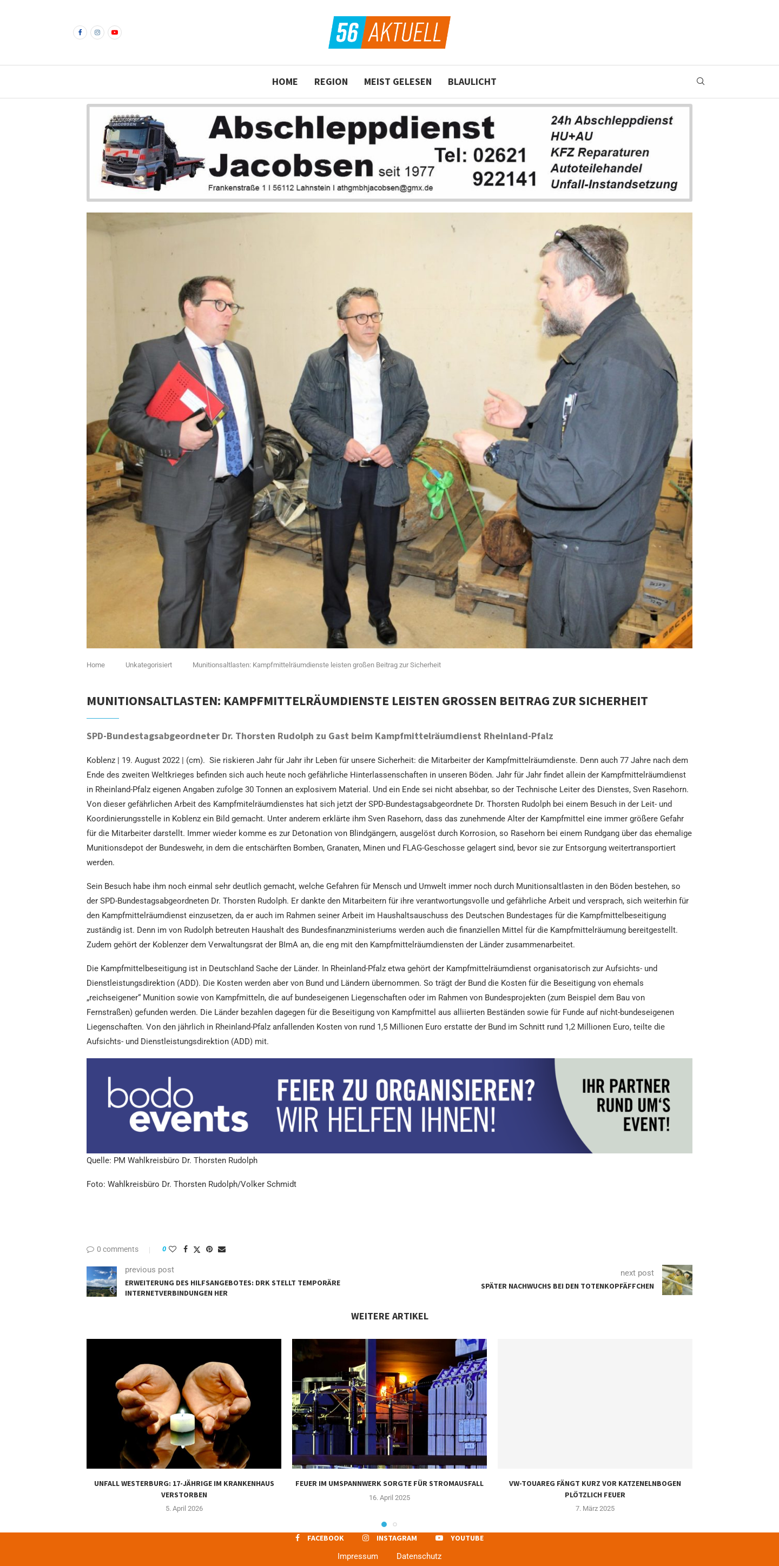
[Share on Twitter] (197, 1249)
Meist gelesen (398, 81)
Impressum (358, 1556)
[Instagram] (97, 32)
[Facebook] (80, 32)
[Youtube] (115, 32)
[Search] (700, 81)
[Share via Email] (222, 1249)
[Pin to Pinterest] (209, 1249)
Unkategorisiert (149, 665)
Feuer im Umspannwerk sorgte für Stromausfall (389, 1483)
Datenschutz (419, 1556)
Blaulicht (472, 81)
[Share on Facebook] (185, 1249)
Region (331, 81)
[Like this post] (172, 1249)
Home (285, 81)
